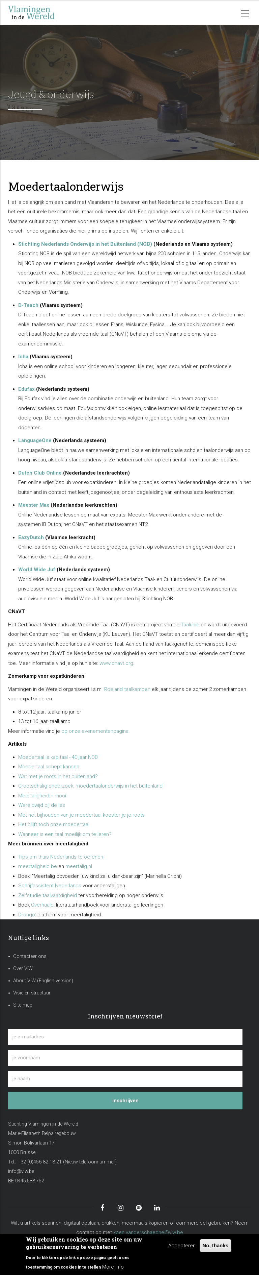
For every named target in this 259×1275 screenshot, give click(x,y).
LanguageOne (35, 440)
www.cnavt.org (116, 663)
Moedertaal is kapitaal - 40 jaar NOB (58, 757)
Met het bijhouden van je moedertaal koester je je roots (81, 815)
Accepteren (182, 1246)
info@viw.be (21, 1171)
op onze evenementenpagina (94, 731)
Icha (23, 357)
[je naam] (125, 1079)
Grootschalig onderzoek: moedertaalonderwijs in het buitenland (90, 786)
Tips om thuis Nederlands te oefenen (60, 857)
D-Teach (28, 305)
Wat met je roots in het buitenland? (58, 776)
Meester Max (33, 505)
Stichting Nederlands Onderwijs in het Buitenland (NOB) (85, 244)
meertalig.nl (78, 866)
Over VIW (23, 968)
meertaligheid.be (37, 866)
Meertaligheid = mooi (42, 796)
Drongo (26, 915)
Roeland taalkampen (127, 689)
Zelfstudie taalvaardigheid (47, 895)
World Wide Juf (36, 570)
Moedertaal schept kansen (48, 767)
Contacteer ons (30, 956)
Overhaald (42, 905)
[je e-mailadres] (125, 1037)
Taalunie (190, 625)
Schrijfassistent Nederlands (49, 886)
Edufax (26, 389)
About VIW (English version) (43, 981)
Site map (22, 1005)
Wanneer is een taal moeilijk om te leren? (65, 834)
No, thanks (216, 1245)
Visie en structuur (32, 993)
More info (113, 1267)
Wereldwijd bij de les (41, 805)
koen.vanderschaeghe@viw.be (148, 1232)
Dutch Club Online (40, 473)
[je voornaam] (125, 1058)
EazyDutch (31, 537)
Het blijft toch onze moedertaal (53, 824)
